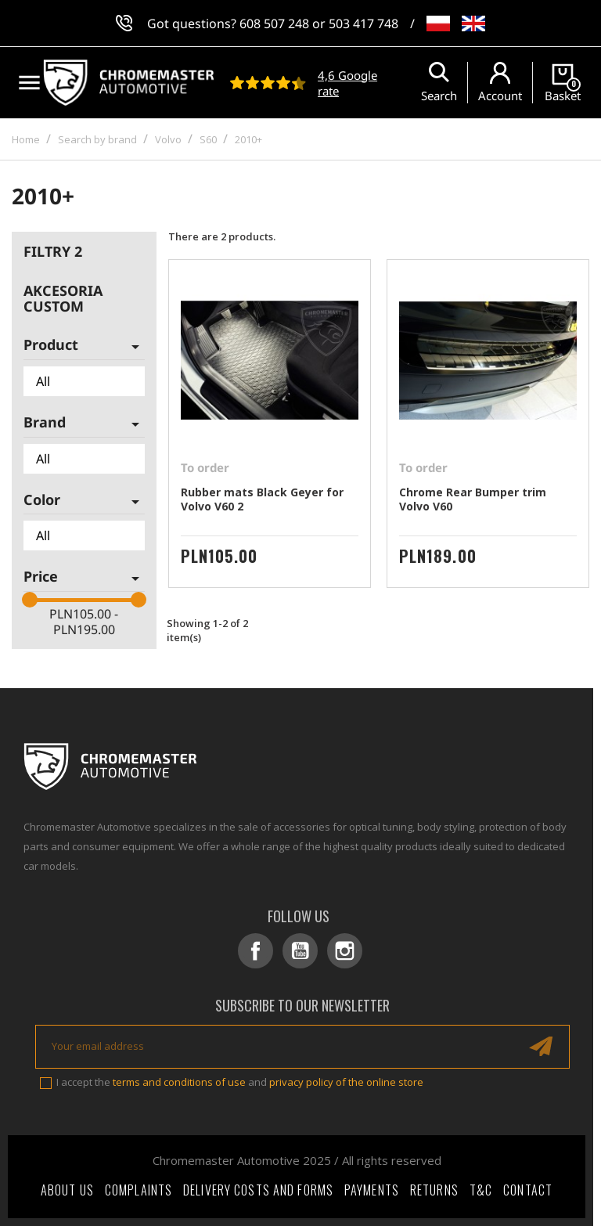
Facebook (255, 951)
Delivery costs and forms (258, 1190)
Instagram (345, 951)
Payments (371, 1190)
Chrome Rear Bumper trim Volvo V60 (472, 499)
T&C (481, 1190)
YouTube (300, 951)
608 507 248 (274, 23)
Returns (434, 1190)
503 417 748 (363, 23)
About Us (67, 1190)
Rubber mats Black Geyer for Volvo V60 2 (262, 499)
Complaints (138, 1190)
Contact (527, 1190)
